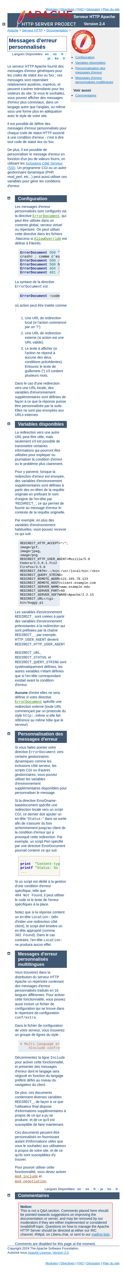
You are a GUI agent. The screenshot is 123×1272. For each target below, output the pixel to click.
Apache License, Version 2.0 (48, 1252)
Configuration (84, 57)
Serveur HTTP (32, 30)
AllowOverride (47, 239)
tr (64, 58)
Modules (51, 9)
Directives (67, 9)
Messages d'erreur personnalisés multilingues (94, 80)
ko (56, 58)
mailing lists (100, 1234)
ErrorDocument (46, 216)
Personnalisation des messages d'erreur (90, 70)
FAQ (80, 9)
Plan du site (111, 9)
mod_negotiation (30, 1181)
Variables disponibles (90, 63)
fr (62, 54)
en (46, 54)
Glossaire (93, 9)
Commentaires (85, 95)
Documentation (57, 30)
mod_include (26, 1176)
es (55, 54)
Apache (12, 30)
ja (49, 58)
